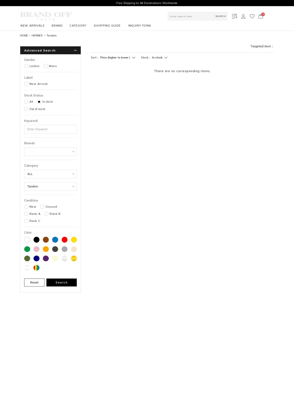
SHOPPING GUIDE (107, 25)
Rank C (35, 221)
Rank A (35, 213)
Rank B (55, 213)
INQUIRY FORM (139, 25)
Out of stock (37, 109)
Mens (53, 66)
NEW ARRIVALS (33, 25)
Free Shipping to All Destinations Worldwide (146, 3)
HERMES (37, 35)
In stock (47, 101)
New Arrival (39, 83)
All (31, 101)
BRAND (57, 25)
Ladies (35, 66)
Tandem (52, 35)
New (33, 206)
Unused (51, 206)
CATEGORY (78, 25)
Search (62, 282)
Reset (34, 282)
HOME (24, 35)
